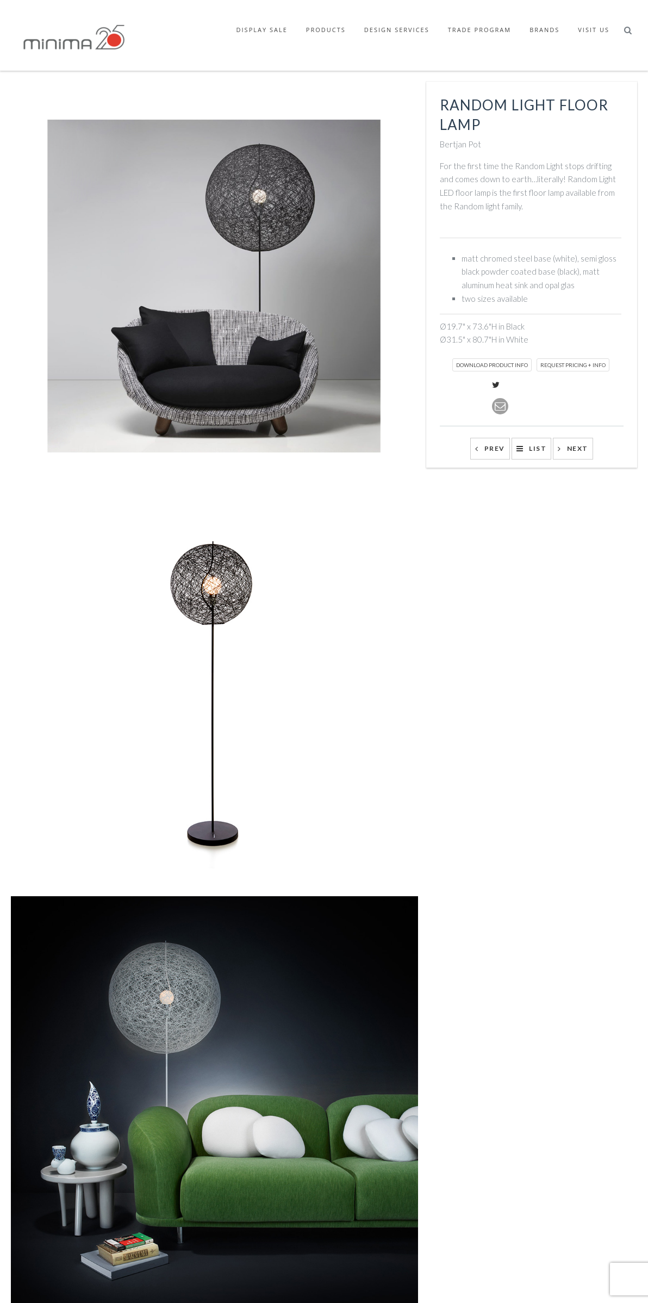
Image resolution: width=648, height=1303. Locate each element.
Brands (544, 30)
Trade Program (479, 30)
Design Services (396, 30)
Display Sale (262, 30)
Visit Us (593, 30)
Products (326, 30)
